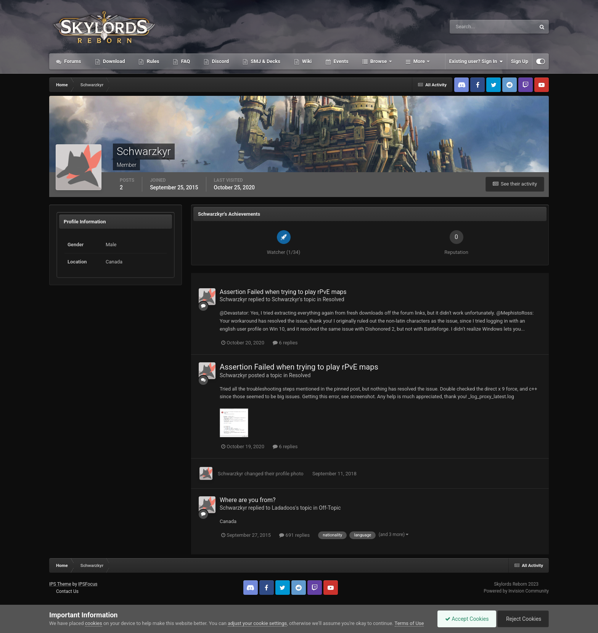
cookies (93, 623)
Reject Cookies (522, 619)
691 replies (294, 535)
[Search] (469, 27)
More (419, 61)
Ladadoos (284, 508)
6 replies (285, 343)
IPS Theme (60, 584)
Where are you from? (248, 500)
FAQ (185, 61)
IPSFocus (87, 584)
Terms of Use (409, 623)
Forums (72, 61)
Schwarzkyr (233, 299)
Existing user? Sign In (476, 61)
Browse (378, 61)
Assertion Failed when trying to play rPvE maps (283, 292)
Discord (220, 61)
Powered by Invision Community (516, 591)
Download (113, 61)
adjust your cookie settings (257, 623)
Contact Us (67, 591)
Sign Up (519, 61)
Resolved (333, 299)
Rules (152, 61)
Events (340, 61)
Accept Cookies (465, 619)
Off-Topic (330, 508)
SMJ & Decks (264, 61)
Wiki (306, 61)
